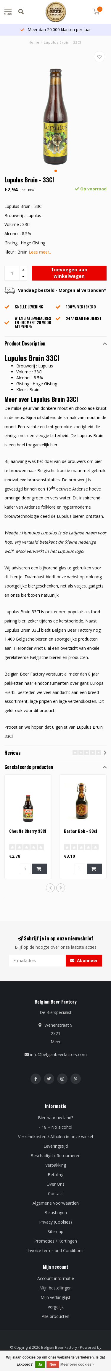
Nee (52, 1364)
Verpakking (55, 1165)
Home (33, 42)
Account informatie (55, 1278)
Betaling (55, 1174)
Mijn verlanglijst (55, 1297)
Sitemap (55, 1231)
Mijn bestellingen (55, 1288)
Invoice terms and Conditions (55, 1250)
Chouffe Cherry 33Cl (27, 831)
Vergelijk (56, 1307)
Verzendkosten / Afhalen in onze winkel (55, 1136)
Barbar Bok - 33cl (80, 831)
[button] (55, 171)
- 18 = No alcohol (55, 1127)
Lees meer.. (40, 252)
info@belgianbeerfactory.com (58, 1054)
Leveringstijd (56, 1146)
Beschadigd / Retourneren (55, 1155)
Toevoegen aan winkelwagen (69, 273)
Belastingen (55, 1212)
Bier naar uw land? (55, 1117)
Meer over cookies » (77, 1364)
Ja (40, 1364)
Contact (55, 1193)
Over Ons (55, 1184)
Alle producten (55, 1316)
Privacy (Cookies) (55, 1222)
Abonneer (84, 960)
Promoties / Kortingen (55, 1241)
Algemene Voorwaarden (56, 1203)
